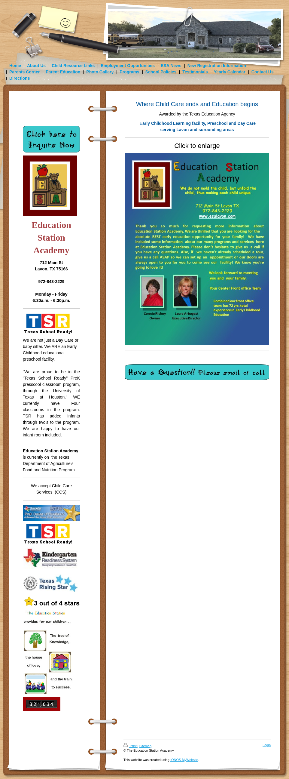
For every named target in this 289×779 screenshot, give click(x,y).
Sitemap (145, 746)
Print (130, 746)
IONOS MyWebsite (184, 760)
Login (267, 745)
